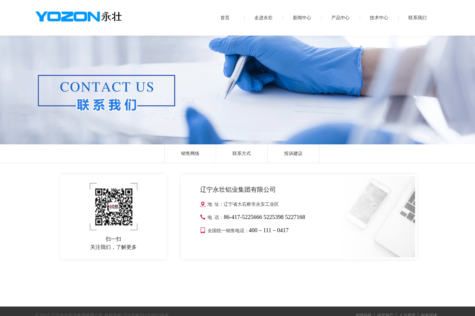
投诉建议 (293, 153)
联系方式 (241, 153)
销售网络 (190, 153)
